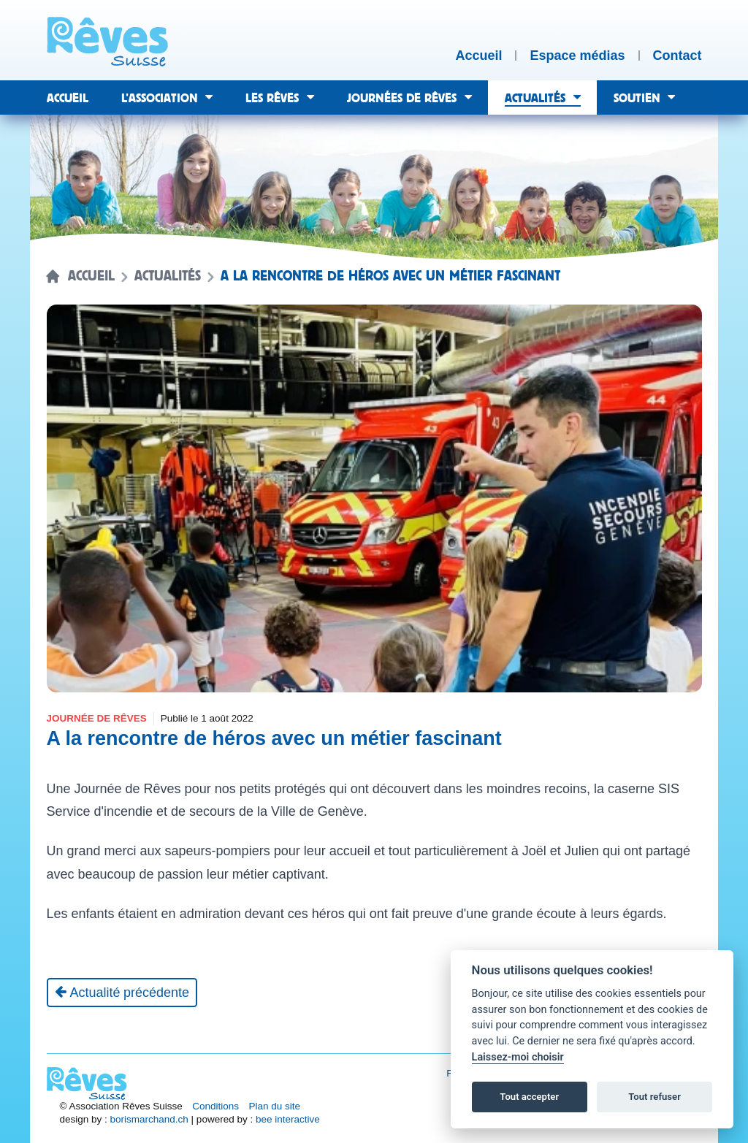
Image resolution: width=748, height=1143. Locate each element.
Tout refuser (654, 1096)
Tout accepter (529, 1096)
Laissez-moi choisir (518, 1057)
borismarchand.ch (149, 1119)
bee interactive (288, 1119)
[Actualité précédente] (122, 992)
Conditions (215, 1106)
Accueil (91, 276)
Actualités (167, 276)
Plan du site (275, 1106)
